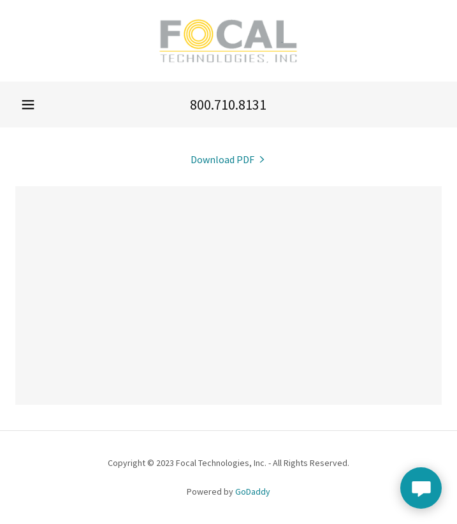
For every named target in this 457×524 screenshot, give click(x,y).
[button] (28, 104)
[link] (228, 40)
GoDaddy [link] (252, 491)
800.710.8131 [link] (228, 104)
